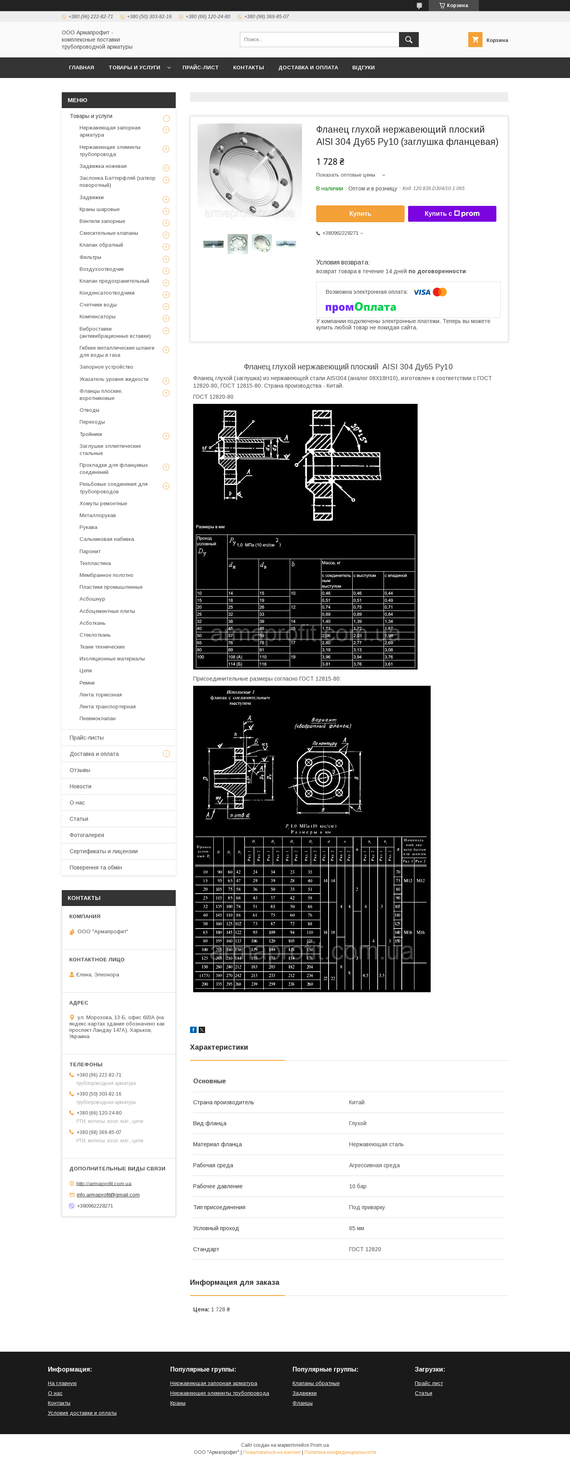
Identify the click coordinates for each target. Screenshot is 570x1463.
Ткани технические (102, 647)
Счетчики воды (98, 305)
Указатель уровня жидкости (114, 379)
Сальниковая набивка (107, 539)
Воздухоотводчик (102, 269)
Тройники (91, 434)
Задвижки (92, 197)
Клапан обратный (101, 245)
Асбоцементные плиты (107, 611)
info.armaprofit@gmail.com (108, 1195)
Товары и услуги (134, 67)
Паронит (90, 551)
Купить (361, 213)
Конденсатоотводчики (107, 293)
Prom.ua (319, 1445)
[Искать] (409, 39)
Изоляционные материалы (112, 659)
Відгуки (363, 67)
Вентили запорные (102, 221)
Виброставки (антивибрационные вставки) (115, 332)
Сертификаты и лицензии (104, 851)
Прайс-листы (87, 737)
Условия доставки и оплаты (82, 1413)
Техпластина (95, 563)
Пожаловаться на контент (272, 1452)
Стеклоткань (95, 635)
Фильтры (90, 257)
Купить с (452, 213)
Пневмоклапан (98, 718)
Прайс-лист (200, 67)
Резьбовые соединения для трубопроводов (114, 487)
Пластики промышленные (111, 587)
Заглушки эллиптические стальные (110, 449)
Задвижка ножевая (103, 166)
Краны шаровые (100, 209)
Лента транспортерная (108, 707)
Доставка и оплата (308, 67)
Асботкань (93, 623)
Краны (178, 1403)
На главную (62, 1383)
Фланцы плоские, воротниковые (101, 394)
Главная (81, 67)
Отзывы (80, 770)
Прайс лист (429, 1383)
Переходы (92, 422)
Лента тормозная (101, 695)
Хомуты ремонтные (103, 503)
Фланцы (303, 1403)
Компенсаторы (98, 317)
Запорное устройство (106, 367)
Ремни (87, 683)
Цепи (86, 670)
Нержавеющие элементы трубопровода (110, 150)
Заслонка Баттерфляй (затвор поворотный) (118, 181)
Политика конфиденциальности (340, 1452)
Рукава (88, 527)
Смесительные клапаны (109, 233)
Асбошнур (92, 599)
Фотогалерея (87, 835)
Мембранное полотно (106, 575)
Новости (80, 786)
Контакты (248, 67)
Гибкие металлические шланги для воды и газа (117, 351)
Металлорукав (98, 515)
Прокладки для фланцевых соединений (114, 468)
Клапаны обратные (316, 1383)
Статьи (79, 819)
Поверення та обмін (96, 867)
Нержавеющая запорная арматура (110, 131)
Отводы (89, 410)
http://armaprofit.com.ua (103, 1183)
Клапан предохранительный (114, 281)
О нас (77, 802)
